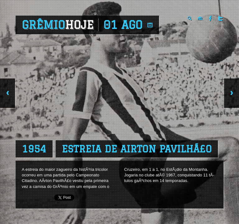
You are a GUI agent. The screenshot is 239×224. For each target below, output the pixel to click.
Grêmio (58, 25)
